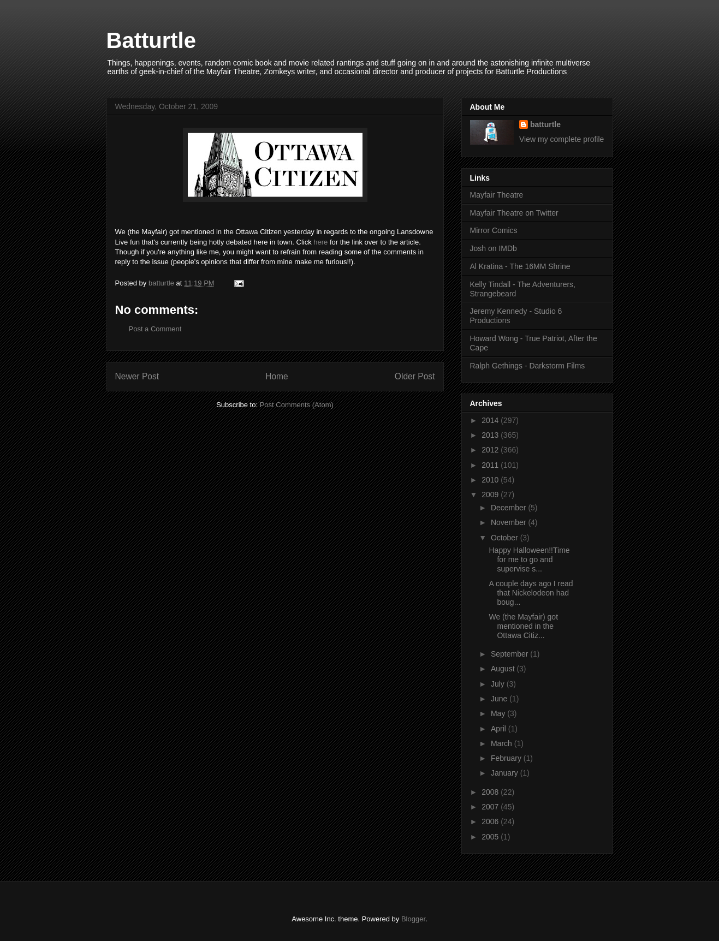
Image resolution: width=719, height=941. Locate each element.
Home (276, 376)
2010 (491, 479)
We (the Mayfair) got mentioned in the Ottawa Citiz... (523, 626)
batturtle (545, 124)
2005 (491, 836)
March (502, 743)
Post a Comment (155, 329)
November (509, 522)
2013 (491, 435)
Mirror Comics (494, 230)
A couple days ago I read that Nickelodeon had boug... (531, 592)
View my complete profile (561, 139)
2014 (491, 420)
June (500, 698)
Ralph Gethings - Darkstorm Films (527, 365)
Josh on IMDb (493, 248)
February (507, 758)
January (505, 773)
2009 (491, 494)
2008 (491, 792)
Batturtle (151, 40)
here (320, 242)
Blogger (413, 919)
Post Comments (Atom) (297, 405)
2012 (491, 449)
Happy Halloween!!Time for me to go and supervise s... (529, 559)
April (499, 728)
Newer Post (137, 376)
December (509, 507)
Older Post (415, 376)
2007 (491, 806)
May (499, 713)
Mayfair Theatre (497, 194)
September (510, 654)
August (503, 668)
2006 (491, 821)
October (505, 537)
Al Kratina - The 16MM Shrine (520, 266)
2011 (491, 465)
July (499, 684)
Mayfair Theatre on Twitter (514, 213)
